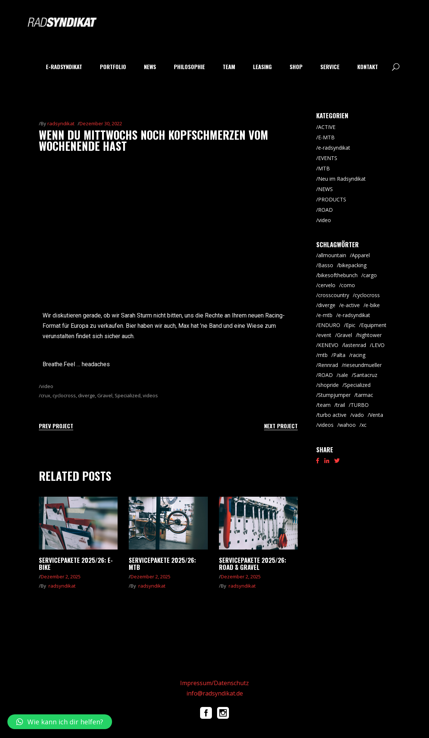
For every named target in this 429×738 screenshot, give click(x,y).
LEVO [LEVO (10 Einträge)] (378, 344)
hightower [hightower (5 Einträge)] (370, 335)
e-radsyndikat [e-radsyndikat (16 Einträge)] (354, 315)
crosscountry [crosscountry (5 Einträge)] (333, 295)
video (47, 386)
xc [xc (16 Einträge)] (363, 424)
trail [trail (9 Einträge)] (340, 404)
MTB (324, 168)
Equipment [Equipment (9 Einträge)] (373, 325)
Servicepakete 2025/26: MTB (162, 563)
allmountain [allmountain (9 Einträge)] (332, 255)
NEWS (325, 189)
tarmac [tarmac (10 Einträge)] (364, 394)
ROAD (325, 209)
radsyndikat (60, 123)
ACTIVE (326, 126)
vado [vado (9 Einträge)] (358, 414)
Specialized (128, 395)
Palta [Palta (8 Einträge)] (339, 354)
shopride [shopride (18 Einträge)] (328, 384)
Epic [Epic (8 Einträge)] (350, 325)
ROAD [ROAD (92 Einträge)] (325, 374)
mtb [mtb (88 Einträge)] (323, 354)
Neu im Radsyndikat (342, 178)
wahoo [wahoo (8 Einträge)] (347, 424)
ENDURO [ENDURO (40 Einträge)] (329, 325)
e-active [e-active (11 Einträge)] (350, 305)
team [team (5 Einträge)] (324, 404)
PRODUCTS (332, 199)
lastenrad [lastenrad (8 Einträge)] (355, 344)
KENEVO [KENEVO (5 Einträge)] (328, 344)
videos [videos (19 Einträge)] (326, 424)
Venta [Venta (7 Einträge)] (376, 414)
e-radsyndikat (334, 147)
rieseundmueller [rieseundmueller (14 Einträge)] (363, 364)
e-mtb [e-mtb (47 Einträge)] (325, 315)
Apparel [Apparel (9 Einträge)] (361, 255)
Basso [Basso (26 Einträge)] (325, 265)
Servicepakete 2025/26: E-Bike (76, 563)
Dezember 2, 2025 (61, 576)
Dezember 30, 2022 (101, 123)
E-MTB (326, 137)
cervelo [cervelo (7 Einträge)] (326, 285)
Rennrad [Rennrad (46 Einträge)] (328, 364)
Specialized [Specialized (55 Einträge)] (357, 384)
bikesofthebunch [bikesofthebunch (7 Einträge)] (338, 275)
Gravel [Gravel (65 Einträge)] (344, 335)
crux (45, 395)
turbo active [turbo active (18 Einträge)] (332, 414)
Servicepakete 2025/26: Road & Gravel (252, 563)
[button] (59, 721)
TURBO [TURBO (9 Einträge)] (360, 404)
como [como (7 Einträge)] (348, 285)
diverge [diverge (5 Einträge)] (326, 305)
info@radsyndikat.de (214, 693)
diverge (86, 395)
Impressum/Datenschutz (214, 683)
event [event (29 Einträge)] (324, 335)
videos (150, 395)
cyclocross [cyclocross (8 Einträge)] (367, 295)
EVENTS (327, 157)
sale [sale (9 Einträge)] (343, 374)
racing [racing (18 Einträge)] (358, 354)
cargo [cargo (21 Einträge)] (370, 275)
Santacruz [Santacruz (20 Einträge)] (365, 374)
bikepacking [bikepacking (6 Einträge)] (352, 265)
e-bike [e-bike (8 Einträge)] (372, 305)
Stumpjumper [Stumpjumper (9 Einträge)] (334, 394)
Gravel (104, 395)
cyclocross (64, 395)
